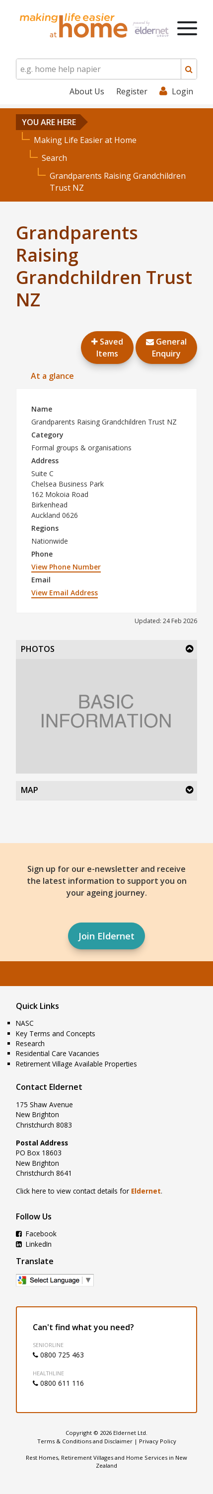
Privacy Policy (157, 1441)
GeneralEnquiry (166, 347)
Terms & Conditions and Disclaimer (85, 1441)
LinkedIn (34, 1244)
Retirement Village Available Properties (76, 1063)
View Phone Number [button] (66, 566)
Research (30, 1043)
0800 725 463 (58, 1354)
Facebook (36, 1233)
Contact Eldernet (49, 1086)
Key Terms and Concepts (55, 1033)
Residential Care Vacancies (57, 1053)
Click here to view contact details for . (89, 1191)
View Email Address (64, 592)
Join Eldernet (106, 936)
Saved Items (107, 347)
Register (131, 91)
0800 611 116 (58, 1383)
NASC (25, 1023)
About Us (87, 91)
